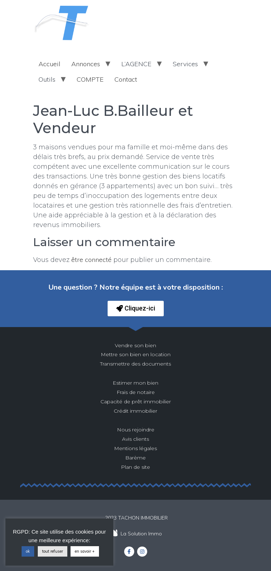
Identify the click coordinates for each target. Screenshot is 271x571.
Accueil (49, 64)
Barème (135, 457)
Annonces (85, 64)
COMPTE (90, 79)
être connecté (91, 259)
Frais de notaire (136, 392)
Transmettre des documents (135, 364)
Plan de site (135, 467)
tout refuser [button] (52, 551)
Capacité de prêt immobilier (135, 401)
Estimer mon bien (135, 383)
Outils (47, 79)
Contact (125, 79)
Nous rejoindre (135, 429)
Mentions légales (135, 448)
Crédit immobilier (135, 411)
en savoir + (85, 551)
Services (185, 64)
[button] (136, 308)
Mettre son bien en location (136, 354)
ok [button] (28, 551)
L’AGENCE (136, 64)
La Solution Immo (141, 533)
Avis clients (135, 439)
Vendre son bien (135, 345)
